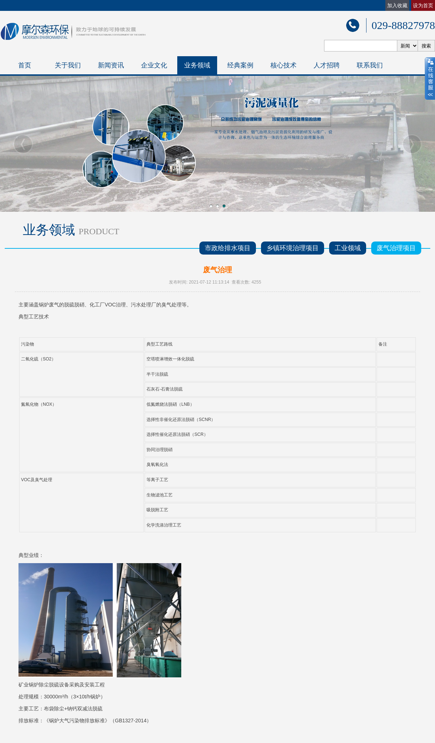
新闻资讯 (111, 65)
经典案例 (240, 65)
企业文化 (154, 65)
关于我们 (68, 65)
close (430, 78)
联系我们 (370, 65)
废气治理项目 (396, 248)
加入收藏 (397, 5)
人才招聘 (327, 65)
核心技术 (283, 65)
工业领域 (348, 248)
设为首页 (423, 5)
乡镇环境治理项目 (292, 248)
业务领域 (197, 65)
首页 (24, 65)
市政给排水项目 (227, 248)
